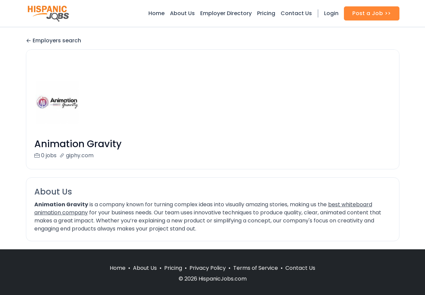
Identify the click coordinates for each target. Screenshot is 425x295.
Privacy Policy (207, 276)
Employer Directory (226, 13)
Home (156, 13)
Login (331, 13)
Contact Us (296, 13)
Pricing (266, 13)
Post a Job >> (371, 13)
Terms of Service (255, 276)
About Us (182, 13)
